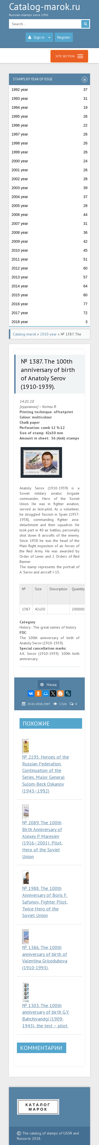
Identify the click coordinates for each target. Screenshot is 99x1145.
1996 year (50, 125)
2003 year (50, 188)
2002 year (50, 179)
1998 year (50, 143)
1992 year (50, 89)
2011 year (50, 259)
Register (63, 37)
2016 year (50, 304)
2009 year (50, 241)
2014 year (50, 286)
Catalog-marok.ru (49, 10)
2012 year (50, 268)
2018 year (50, 322)
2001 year (50, 170)
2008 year (50, 232)
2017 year (50, 313)
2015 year (50, 295)
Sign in (39, 37)
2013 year (50, 277)
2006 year (50, 215)
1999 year (50, 152)
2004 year (50, 197)
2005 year (50, 206)
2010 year (50, 250)
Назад (48, 684)
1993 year (50, 98)
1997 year (50, 134)
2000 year (50, 161)
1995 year (50, 116)
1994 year (50, 107)
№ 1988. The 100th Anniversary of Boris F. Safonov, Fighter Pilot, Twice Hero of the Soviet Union (45, 901)
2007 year (50, 223)
